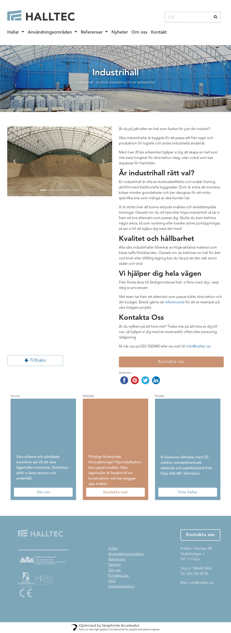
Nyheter (119, 32)
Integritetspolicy (121, 586)
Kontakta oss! (115, 492)
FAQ (112, 581)
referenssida (175, 302)
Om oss (139, 32)
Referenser (92, 32)
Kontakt (159, 32)
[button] (15, 161)
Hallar (13, 32)
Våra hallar (187, 492)
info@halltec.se (201, 583)
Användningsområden (50, 32)
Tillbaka (35, 360)
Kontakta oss (171, 362)
